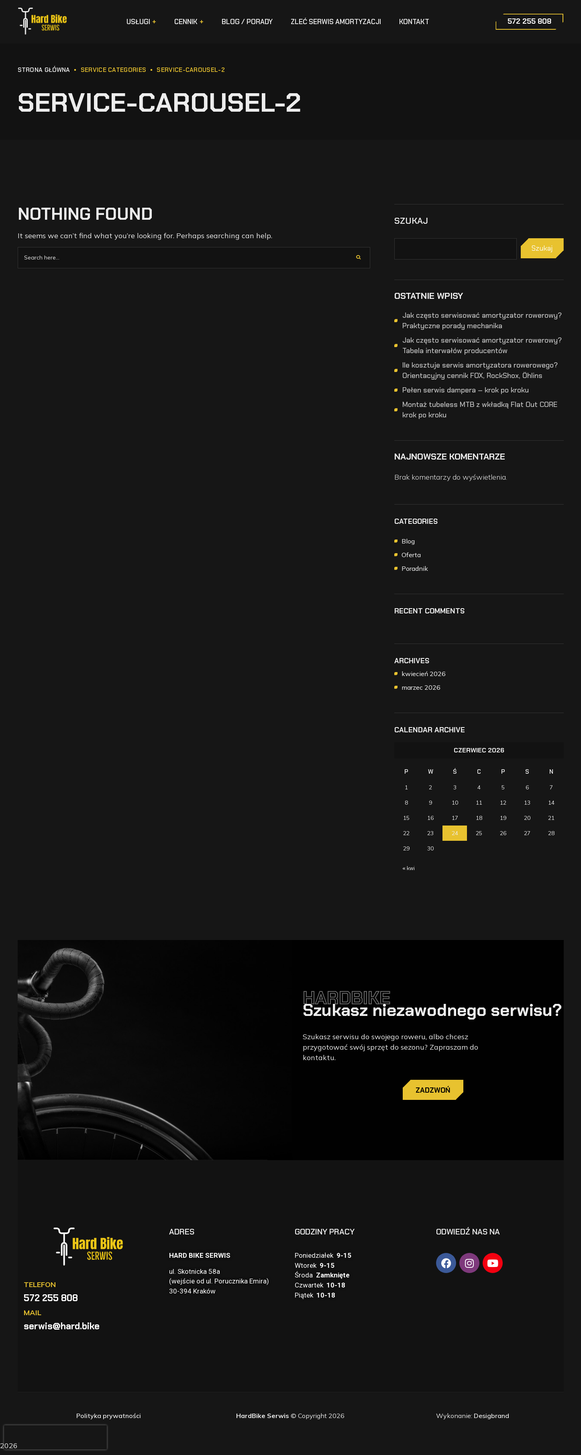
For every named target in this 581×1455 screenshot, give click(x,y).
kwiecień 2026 (424, 674)
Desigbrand (491, 1420)
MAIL (32, 1316)
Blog (408, 541)
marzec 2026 (421, 687)
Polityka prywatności (108, 1420)
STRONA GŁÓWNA (44, 70)
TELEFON (40, 1288)
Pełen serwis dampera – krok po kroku (465, 390)
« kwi (408, 868)
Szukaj (411, 221)
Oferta (411, 555)
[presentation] (55, 1437)
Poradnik (415, 568)
